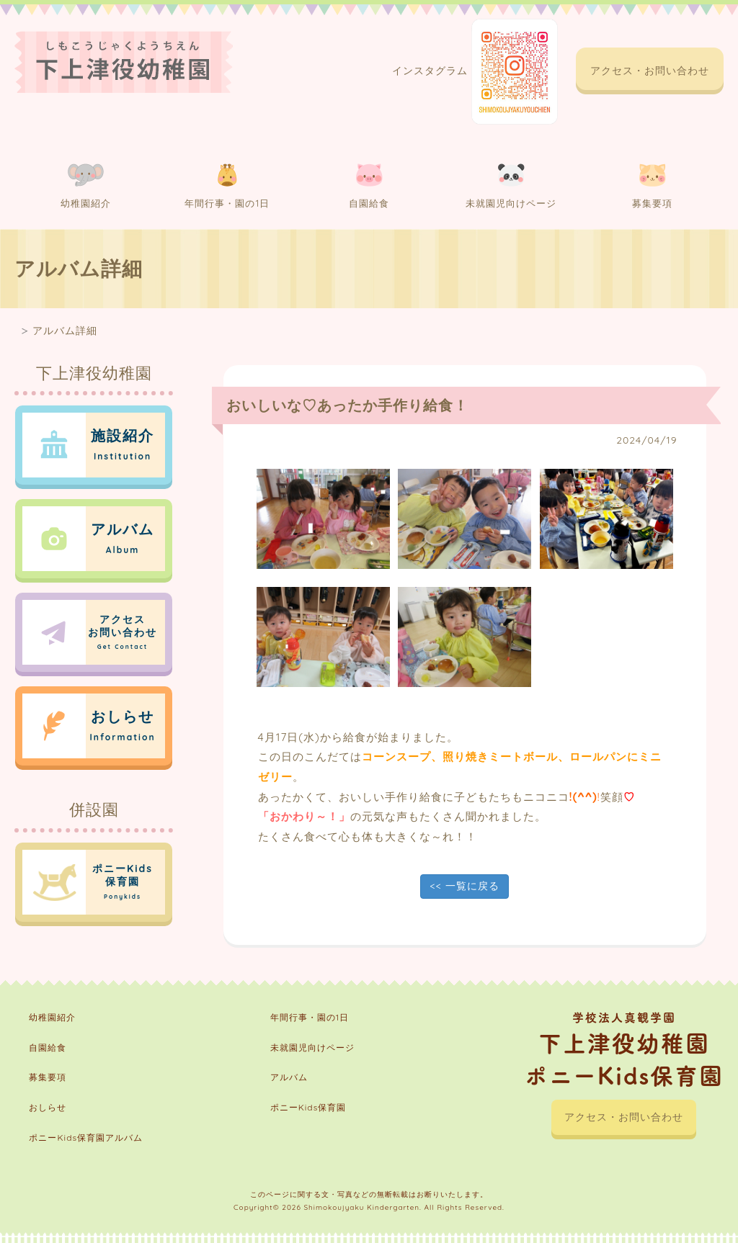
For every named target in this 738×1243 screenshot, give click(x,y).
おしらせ (47, 1107)
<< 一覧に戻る (464, 885)
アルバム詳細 (64, 330)
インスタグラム (475, 72)
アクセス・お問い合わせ (649, 70)
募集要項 (652, 185)
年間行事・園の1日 (227, 185)
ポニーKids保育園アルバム (86, 1137)
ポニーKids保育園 (308, 1107)
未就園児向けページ (511, 185)
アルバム (289, 1077)
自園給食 (369, 185)
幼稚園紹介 (86, 185)
